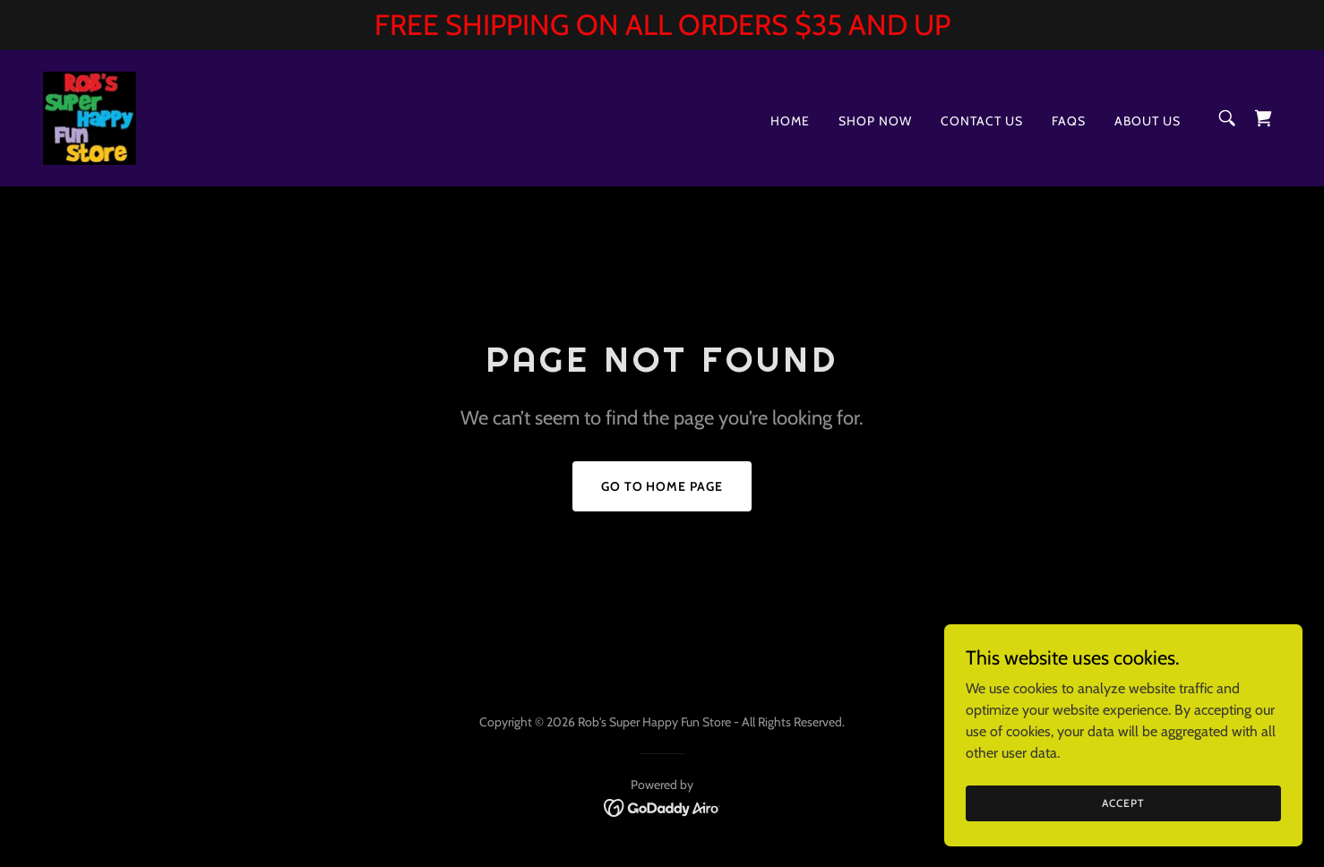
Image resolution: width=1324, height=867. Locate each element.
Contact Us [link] (982, 121)
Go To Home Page (662, 486)
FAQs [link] (1069, 121)
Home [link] (790, 121)
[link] (89, 116)
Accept (1123, 803)
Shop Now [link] (875, 121)
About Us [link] (1147, 121)
